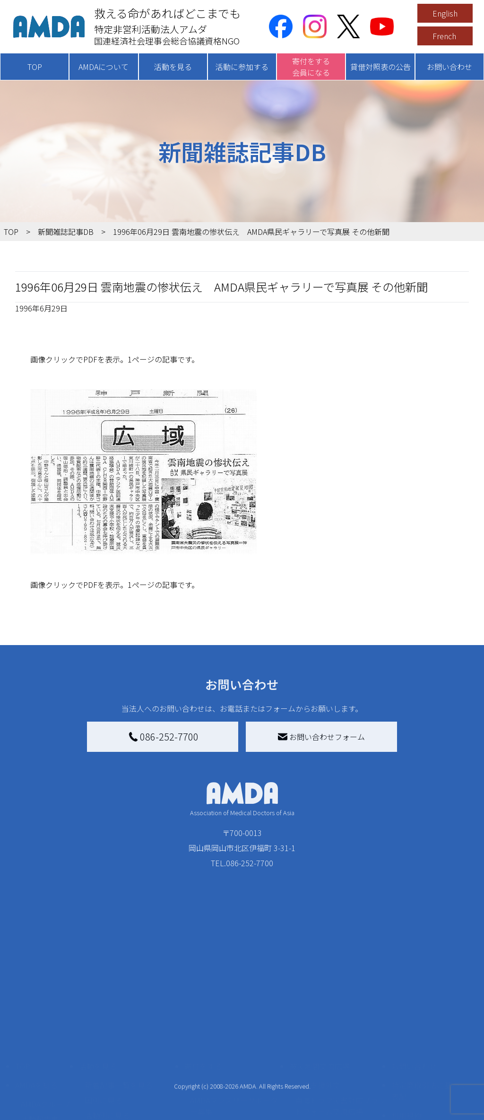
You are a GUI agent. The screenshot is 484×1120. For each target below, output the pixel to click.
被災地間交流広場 (319, 977)
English (445, 13)
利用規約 (406, 1027)
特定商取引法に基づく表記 (429, 1002)
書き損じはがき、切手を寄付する (235, 1044)
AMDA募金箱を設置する (230, 1064)
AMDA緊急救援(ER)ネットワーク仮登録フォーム (128, 1100)
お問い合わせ (449, 66)
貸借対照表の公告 (380, 66)
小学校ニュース (47, 1045)
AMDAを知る (36, 996)
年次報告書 (40, 1102)
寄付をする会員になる (311, 66)
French (444, 36)
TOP (34, 66)
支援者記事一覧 (216, 1106)
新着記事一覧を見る (119, 996)
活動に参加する (242, 66)
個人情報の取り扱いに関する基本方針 (429, 1051)
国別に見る (103, 1011)
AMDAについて (103, 66)
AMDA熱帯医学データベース (46, 1081)
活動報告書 (40, 1030)
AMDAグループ (45, 1015)
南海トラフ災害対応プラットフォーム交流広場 (340, 1017)
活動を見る (173, 66)
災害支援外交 (317, 996)
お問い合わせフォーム (321, 736)
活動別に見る (107, 1027)
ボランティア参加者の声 (126, 1080)
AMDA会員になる (219, 996)
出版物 (32, 1061)
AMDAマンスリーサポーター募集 (234, 1017)
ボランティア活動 (115, 1064)
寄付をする (203, 977)
